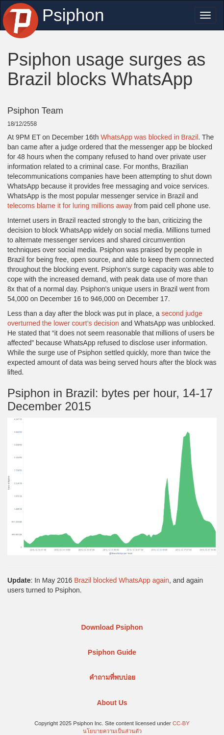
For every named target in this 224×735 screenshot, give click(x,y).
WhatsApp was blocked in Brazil (149, 137)
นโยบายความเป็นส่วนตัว (112, 731)
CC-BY (181, 723)
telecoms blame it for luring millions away (69, 206)
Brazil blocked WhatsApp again (121, 580)
